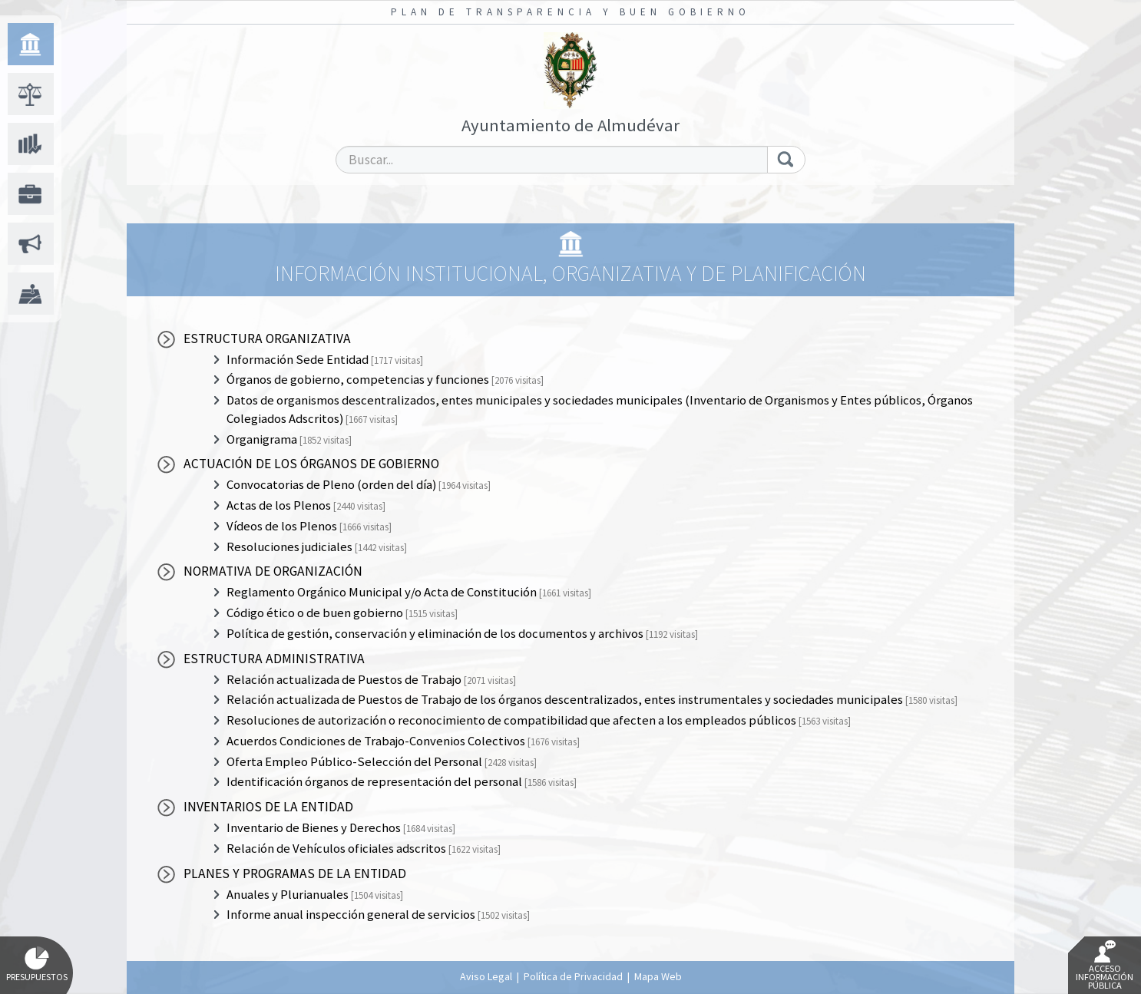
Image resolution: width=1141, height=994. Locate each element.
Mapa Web (658, 976)
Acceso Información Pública (1104, 965)
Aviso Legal (486, 976)
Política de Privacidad (573, 976)
